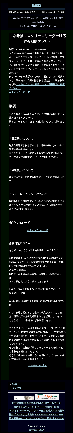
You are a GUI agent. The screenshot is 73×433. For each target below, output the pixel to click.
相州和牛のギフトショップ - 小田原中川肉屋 (36, 407)
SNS (14, 384)
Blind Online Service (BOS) (49, 414)
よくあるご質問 (56, 18)
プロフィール (36, 26)
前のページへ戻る (37, 365)
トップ (22, 26)
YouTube (40, 22)
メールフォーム (49, 26)
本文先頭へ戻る (36, 430)
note (34, 22)
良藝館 (36, 5)
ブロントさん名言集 (23, 414)
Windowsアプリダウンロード (25, 18)
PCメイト (14, 410)
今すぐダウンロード (19, 92)
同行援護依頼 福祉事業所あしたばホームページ (36, 403)
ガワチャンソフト (29, 410)
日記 (28, 26)
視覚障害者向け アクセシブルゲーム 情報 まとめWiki (36, 418)
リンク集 (16, 388)
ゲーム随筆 (43, 18)
